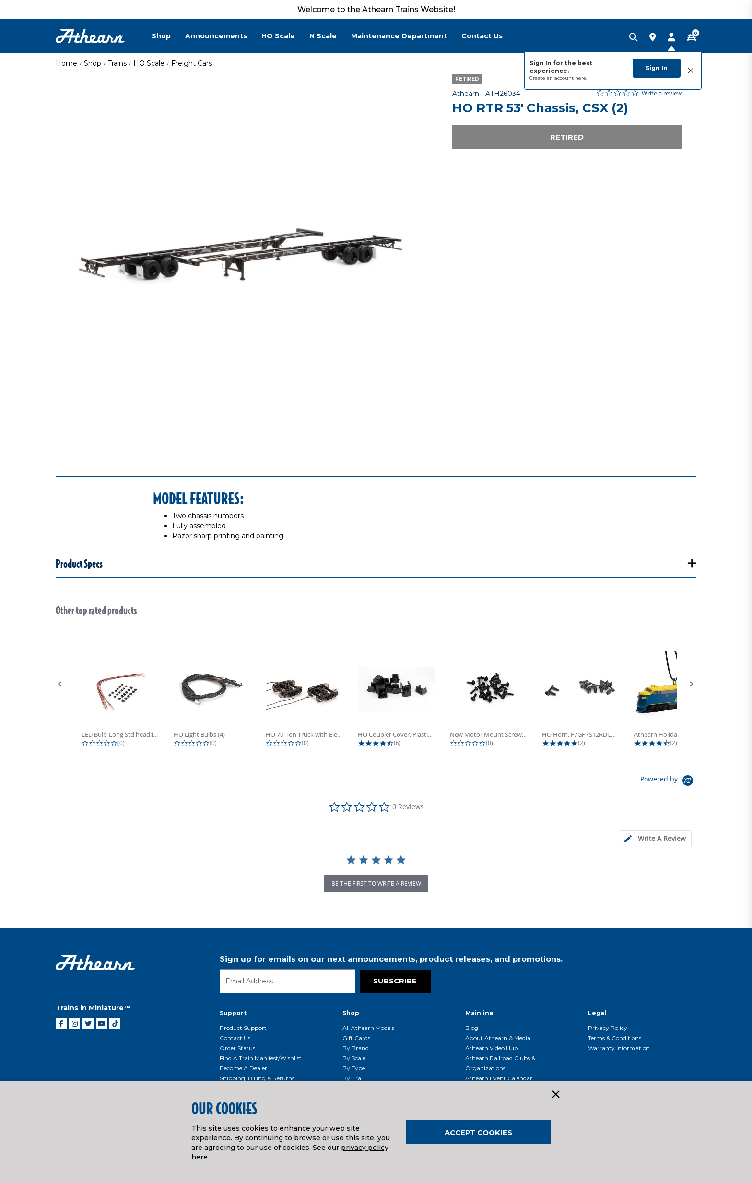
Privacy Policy (607, 1027)
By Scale (353, 1058)
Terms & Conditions (614, 1037)
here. (581, 78)
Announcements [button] (216, 36)
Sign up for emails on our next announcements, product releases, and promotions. (391, 959)
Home (66, 63)
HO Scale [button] (278, 36)
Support (233, 1013)
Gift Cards (356, 1037)
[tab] (655, 838)
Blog (471, 1027)
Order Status (237, 1048)
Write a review (662, 93)
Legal (597, 1013)
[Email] (287, 981)
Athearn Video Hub (491, 1048)
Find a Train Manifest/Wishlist (261, 1058)
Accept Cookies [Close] (478, 1132)
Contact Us (235, 1037)
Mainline (479, 1013)
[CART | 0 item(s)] (691, 38)
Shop (92, 63)
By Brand (355, 1048)
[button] (60, 684)
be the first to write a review (376, 883)
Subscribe (395, 980)
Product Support (243, 1027)
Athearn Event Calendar (498, 1078)
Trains (117, 63)
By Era (351, 1078)
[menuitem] (168, 36)
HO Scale (148, 63)
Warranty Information (619, 1048)
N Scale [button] (323, 36)
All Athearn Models (368, 1027)
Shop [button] (161, 36)
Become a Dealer (243, 1068)
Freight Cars (191, 63)
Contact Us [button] (482, 36)
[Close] (555, 1094)
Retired (567, 137)
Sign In (657, 67)
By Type (353, 1068)
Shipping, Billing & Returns (257, 1078)
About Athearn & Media (497, 1037)
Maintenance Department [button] (399, 36)
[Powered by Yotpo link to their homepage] (668, 781)
